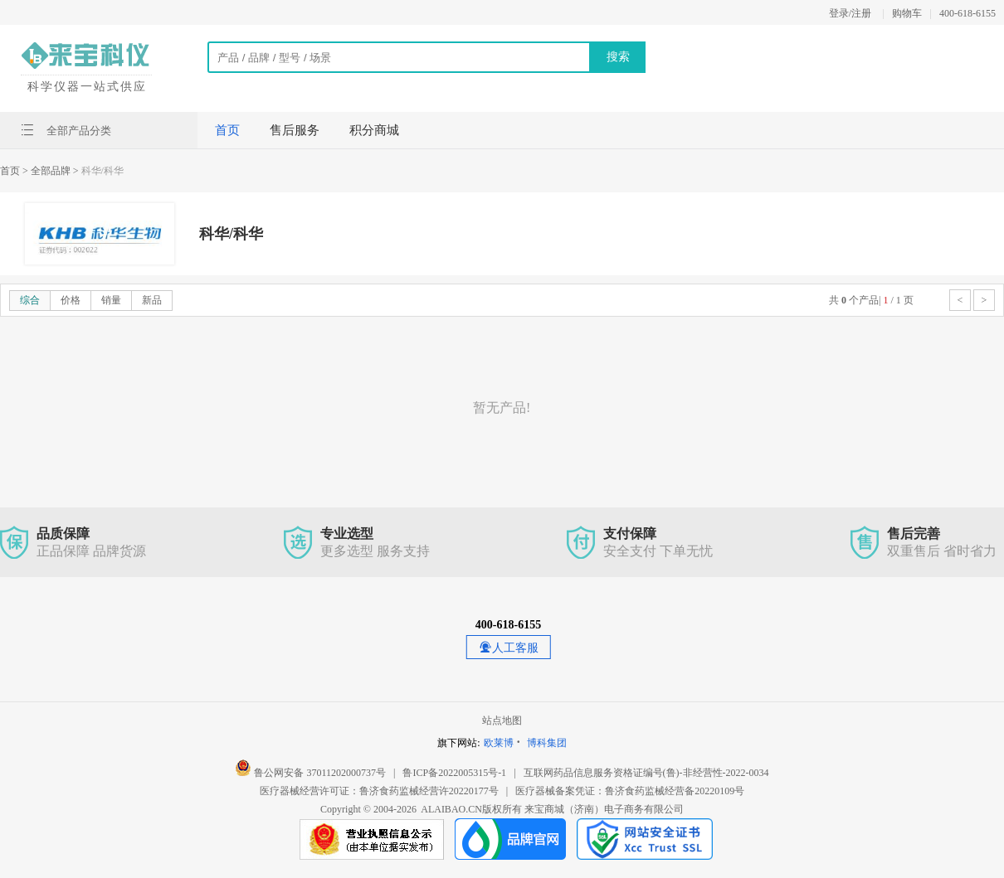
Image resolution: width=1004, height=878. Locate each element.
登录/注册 (850, 13)
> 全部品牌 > (50, 171)
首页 (227, 130)
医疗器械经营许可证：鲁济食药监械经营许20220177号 (379, 791)
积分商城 (374, 130)
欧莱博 (499, 743)
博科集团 (547, 743)
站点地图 (502, 720)
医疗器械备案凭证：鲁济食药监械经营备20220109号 (629, 791)
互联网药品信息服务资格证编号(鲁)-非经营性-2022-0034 (646, 773)
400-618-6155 (967, 13)
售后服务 (294, 130)
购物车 (907, 13)
